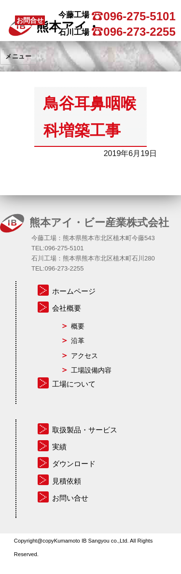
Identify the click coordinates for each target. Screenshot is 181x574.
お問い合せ (70, 498)
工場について (74, 384)
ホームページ (74, 291)
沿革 (77, 340)
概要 (77, 326)
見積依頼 (66, 481)
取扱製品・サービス (84, 430)
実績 (59, 447)
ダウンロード (74, 463)
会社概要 (66, 308)
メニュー (18, 56)
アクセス (84, 355)
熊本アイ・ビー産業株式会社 (99, 222)
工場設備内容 (91, 370)
